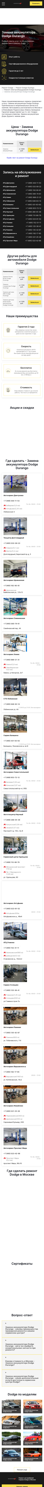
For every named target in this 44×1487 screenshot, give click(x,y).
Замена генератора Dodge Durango (9, 286)
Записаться (35, 150)
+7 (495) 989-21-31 (33, 197)
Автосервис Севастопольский (16, 772)
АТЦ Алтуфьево (8, 219)
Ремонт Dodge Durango (25, 88)
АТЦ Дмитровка (8, 183)
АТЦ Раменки (7, 230)
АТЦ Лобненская (9, 201)
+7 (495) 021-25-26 (33, 237)
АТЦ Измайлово (8, 237)
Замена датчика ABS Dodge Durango (8, 293)
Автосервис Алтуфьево (13, 903)
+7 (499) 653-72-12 (33, 208)
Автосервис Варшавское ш (15, 1066)
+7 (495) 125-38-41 (33, 226)
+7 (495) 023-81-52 (33, 219)
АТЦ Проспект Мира (10, 241)
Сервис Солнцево (11, 985)
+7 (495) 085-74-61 (33, 194)
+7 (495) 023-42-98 (33, 241)
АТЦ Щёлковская (9, 190)
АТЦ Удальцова (8, 215)
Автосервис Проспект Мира (15, 1148)
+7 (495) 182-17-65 (33, 233)
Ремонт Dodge (7, 88)
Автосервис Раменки (12, 1027)
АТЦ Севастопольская (11, 208)
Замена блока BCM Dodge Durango (8, 278)
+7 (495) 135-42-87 (33, 230)
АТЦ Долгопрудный (10, 186)
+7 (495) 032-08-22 (33, 187)
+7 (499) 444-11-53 (33, 183)
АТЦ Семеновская (9, 194)
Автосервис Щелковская (14, 580)
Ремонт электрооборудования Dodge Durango (22, 90)
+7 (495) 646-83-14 (33, 201)
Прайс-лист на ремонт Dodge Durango (22, 158)
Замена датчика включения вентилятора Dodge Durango (8, 302)
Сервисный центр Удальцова (16, 857)
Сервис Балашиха (11, 735)
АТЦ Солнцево (8, 226)
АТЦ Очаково (7, 222)
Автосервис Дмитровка (13, 495)
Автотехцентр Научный (13, 814)
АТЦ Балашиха (8, 204)
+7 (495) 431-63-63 (33, 205)
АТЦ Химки (7, 197)
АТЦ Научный (8, 212)
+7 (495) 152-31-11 (33, 223)
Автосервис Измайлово (13, 1106)
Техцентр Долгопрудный (14, 538)
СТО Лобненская (10, 699)
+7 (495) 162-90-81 (33, 190)
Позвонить (36, 3)
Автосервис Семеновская (14, 618)
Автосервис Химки (11, 654)
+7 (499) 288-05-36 (33, 212)
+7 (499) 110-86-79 (33, 215)
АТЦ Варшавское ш (10, 233)
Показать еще (22, 1470)
